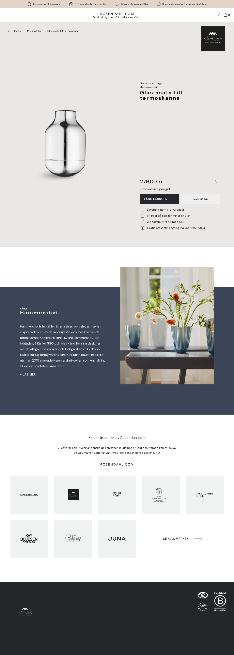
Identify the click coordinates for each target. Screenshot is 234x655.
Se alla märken (183, 538)
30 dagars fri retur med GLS (134, 4)
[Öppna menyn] (6, 15)
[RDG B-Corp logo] (220, 602)
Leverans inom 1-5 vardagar (47, 4)
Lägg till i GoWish (200, 199)
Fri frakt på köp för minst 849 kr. (91, 4)
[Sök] (219, 15)
